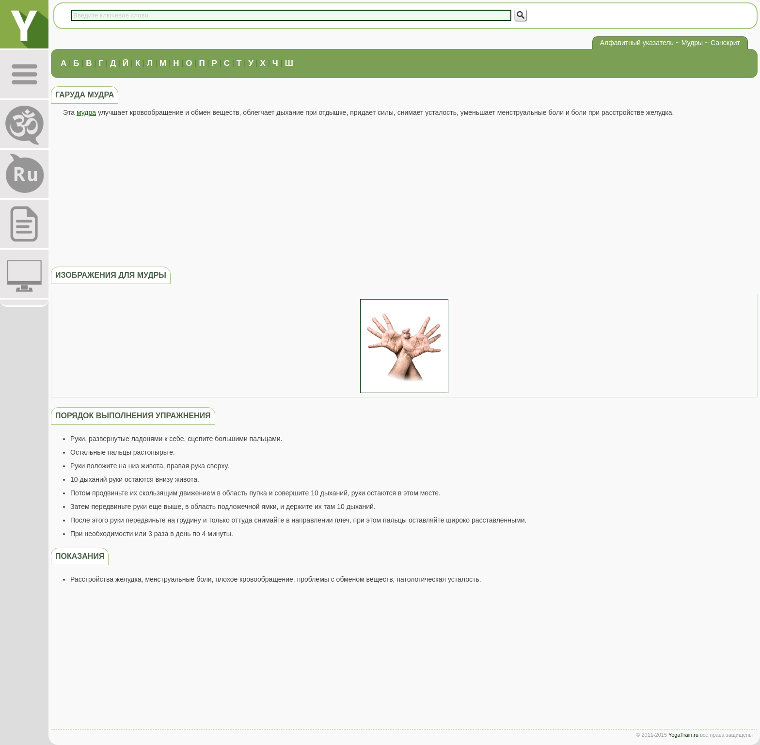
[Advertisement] (404, 191)
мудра (86, 112)
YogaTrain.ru (683, 735)
